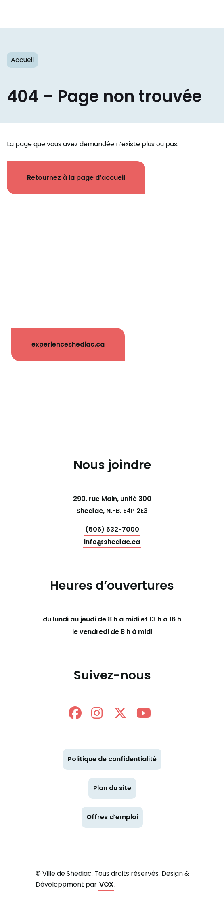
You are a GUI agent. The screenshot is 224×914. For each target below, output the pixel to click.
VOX (106, 884)
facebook (75, 712)
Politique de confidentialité (112, 759)
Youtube (143, 712)
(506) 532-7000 (112, 529)
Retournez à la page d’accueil (76, 177)
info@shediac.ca (112, 541)
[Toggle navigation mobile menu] (204, 14)
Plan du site (112, 788)
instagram (97, 712)
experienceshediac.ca (68, 344)
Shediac (96, 14)
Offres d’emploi (112, 817)
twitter (120, 712)
